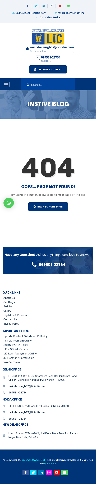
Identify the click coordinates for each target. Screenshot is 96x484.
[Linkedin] (44, 6)
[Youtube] (60, 6)
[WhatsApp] (68, 6)
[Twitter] (35, 6)
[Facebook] (27, 6)
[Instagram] (52, 6)
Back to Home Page (48, 206)
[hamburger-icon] (6, 84)
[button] (8, 203)
